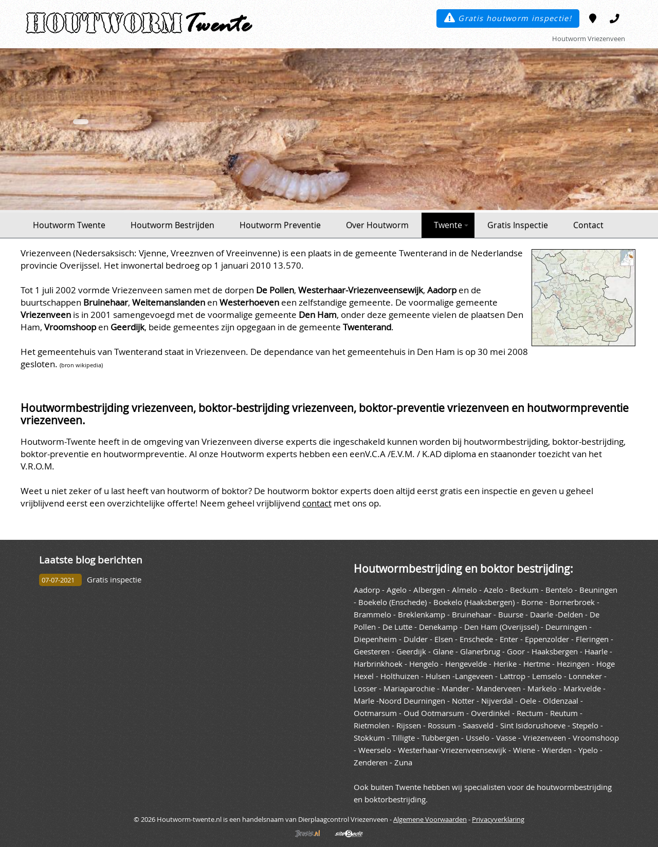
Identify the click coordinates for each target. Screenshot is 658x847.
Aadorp (367, 590)
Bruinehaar (471, 614)
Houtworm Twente (69, 225)
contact (317, 503)
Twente (451, 225)
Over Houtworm (377, 225)
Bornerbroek (572, 602)
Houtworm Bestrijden (172, 225)
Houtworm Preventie (280, 225)
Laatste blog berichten (90, 559)
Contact (588, 225)
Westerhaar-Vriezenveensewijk (452, 750)
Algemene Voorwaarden (430, 819)
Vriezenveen (544, 738)
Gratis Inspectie (517, 225)
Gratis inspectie (114, 580)
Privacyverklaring (498, 819)
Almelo (464, 590)
